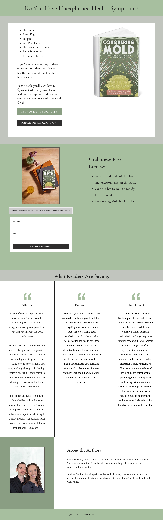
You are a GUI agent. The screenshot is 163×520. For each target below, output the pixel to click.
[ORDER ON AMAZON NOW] (39, 122)
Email (15, 233)
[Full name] (40, 226)
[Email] (40, 238)
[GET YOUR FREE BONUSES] (39, 111)
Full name (17, 221)
